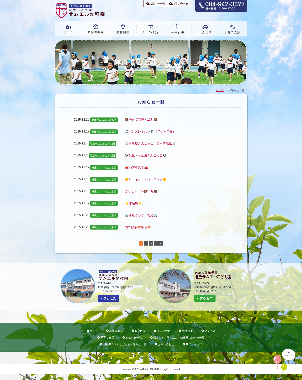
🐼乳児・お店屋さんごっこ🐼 (145, 155)
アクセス (205, 32)
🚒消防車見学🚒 (136, 167)
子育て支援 (232, 32)
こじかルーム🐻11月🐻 (141, 191)
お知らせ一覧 (157, 3)
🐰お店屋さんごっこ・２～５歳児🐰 (150, 143)
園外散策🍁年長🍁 (138, 227)
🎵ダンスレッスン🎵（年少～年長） (150, 131)
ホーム (68, 32)
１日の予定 (150, 32)
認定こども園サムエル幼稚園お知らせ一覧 (179, 337)
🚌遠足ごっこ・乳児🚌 (141, 215)
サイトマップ (194, 344)
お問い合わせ (180, 3)
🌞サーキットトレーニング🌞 (145, 179)
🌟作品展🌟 (133, 203)
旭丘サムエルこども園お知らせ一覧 (124, 344)
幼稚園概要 (95, 32)
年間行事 (177, 32)
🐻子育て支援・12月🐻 (141, 119)
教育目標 (123, 32)
